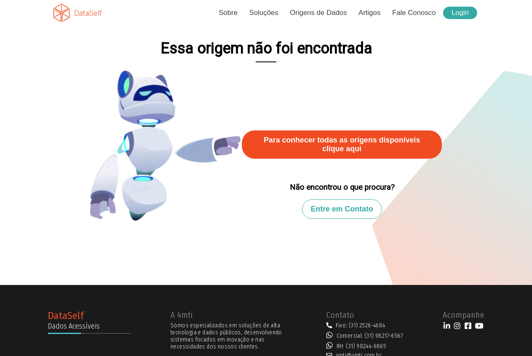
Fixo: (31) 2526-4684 (360, 325)
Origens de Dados (318, 13)
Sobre (228, 13)
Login (460, 13)
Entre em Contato (342, 209)
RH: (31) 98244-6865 (362, 346)
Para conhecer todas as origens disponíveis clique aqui (342, 144)
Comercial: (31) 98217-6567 (370, 335)
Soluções (263, 13)
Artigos (370, 13)
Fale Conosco (414, 13)
